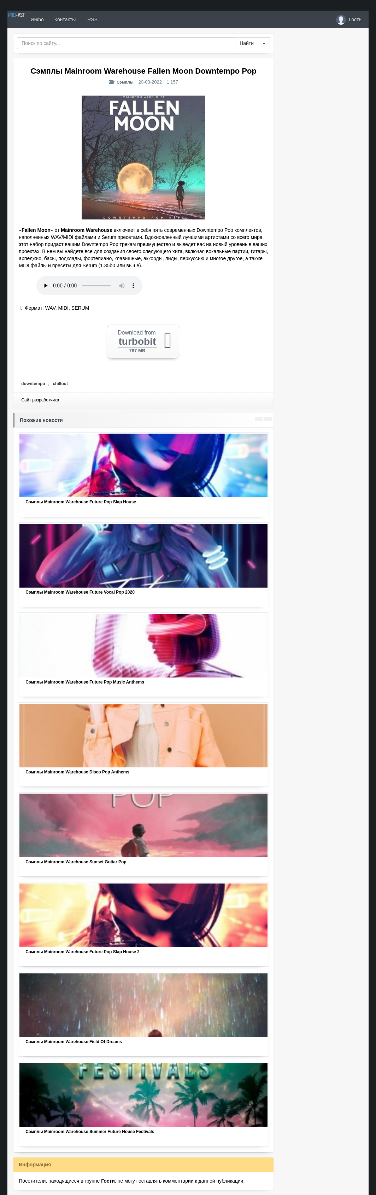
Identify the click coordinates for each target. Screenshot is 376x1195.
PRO (29, 19)
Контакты (89, 19)
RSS (116, 19)
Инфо (61, 19)
